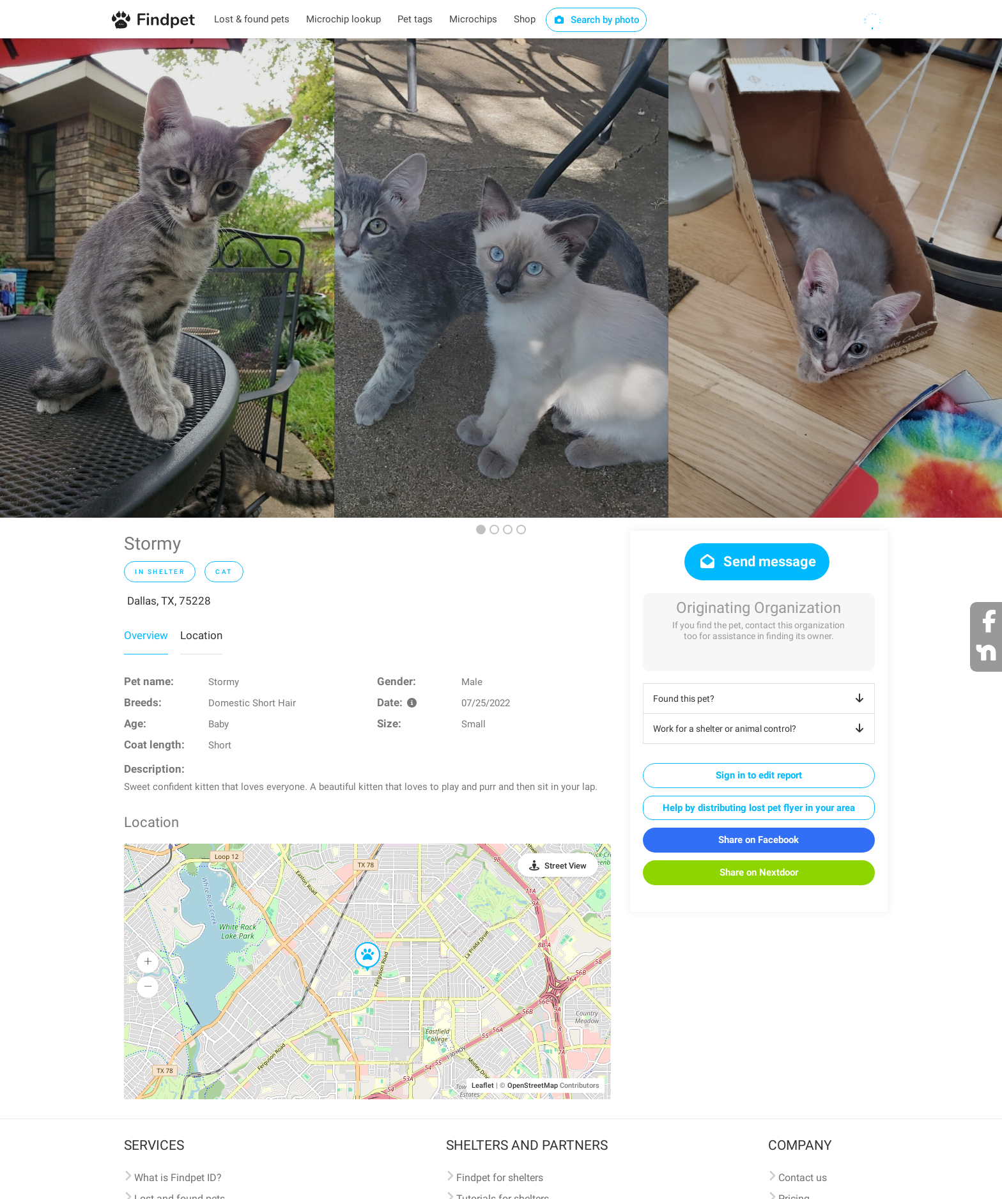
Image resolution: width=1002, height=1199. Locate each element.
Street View (565, 865)
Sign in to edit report (759, 775)
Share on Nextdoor (759, 872)
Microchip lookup (343, 19)
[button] (358, 943)
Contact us (802, 1178)
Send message (757, 561)
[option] (167, 278)
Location (201, 635)
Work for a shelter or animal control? (760, 728)
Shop (525, 19)
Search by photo (596, 20)
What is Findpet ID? (178, 1178)
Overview (146, 635)
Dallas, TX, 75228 (169, 600)
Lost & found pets (251, 19)
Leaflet (483, 1085)
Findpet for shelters (499, 1178)
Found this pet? (760, 698)
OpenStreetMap (532, 1085)
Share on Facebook (758, 840)
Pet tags (415, 19)
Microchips (473, 19)
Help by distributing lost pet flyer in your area (759, 808)
